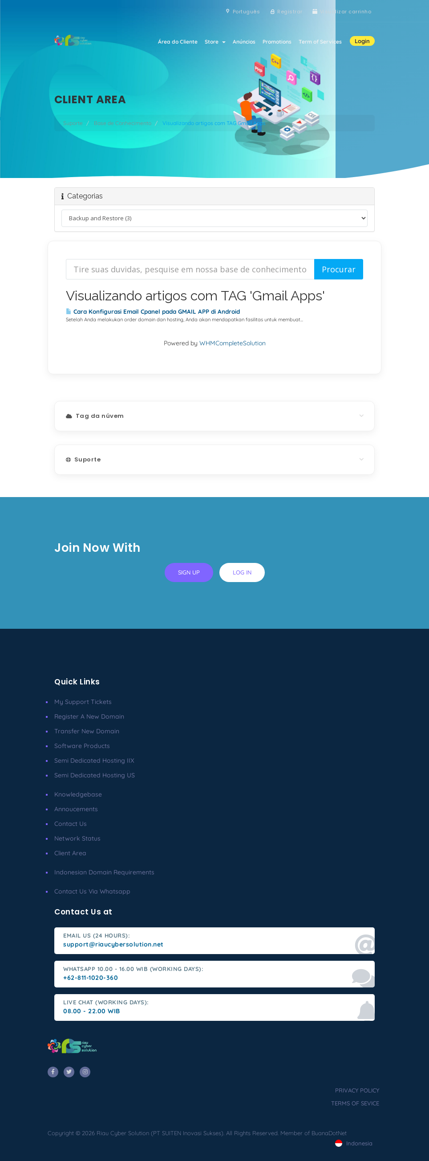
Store (215, 41)
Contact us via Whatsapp (92, 891)
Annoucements (76, 809)
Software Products (82, 746)
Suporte (73, 123)
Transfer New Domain (86, 731)
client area (70, 853)
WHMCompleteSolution (232, 343)
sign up (189, 572)
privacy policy (357, 1090)
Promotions (277, 41)
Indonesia (353, 1143)
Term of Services (320, 41)
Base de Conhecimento (122, 123)
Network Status (77, 838)
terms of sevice (355, 1103)
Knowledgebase (78, 794)
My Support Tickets (83, 702)
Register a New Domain (89, 716)
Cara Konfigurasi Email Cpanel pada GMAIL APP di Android (153, 311)
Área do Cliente (178, 41)
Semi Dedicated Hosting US (94, 775)
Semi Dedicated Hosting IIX (94, 760)
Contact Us (70, 824)
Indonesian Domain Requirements (104, 872)
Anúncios (244, 41)
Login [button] (362, 40)
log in (242, 572)
